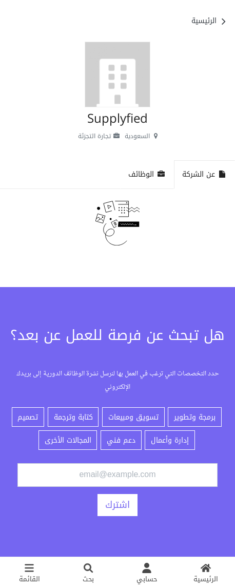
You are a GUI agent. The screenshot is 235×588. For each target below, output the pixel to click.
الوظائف (147, 174)
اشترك (117, 505)
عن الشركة (204, 174)
